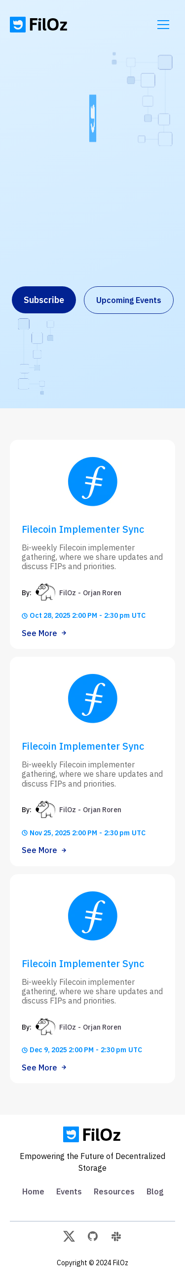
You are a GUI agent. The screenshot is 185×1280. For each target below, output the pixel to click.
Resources (114, 1191)
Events (69, 1191)
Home (33, 1191)
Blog (155, 1191)
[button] (163, 24)
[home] (39, 24)
